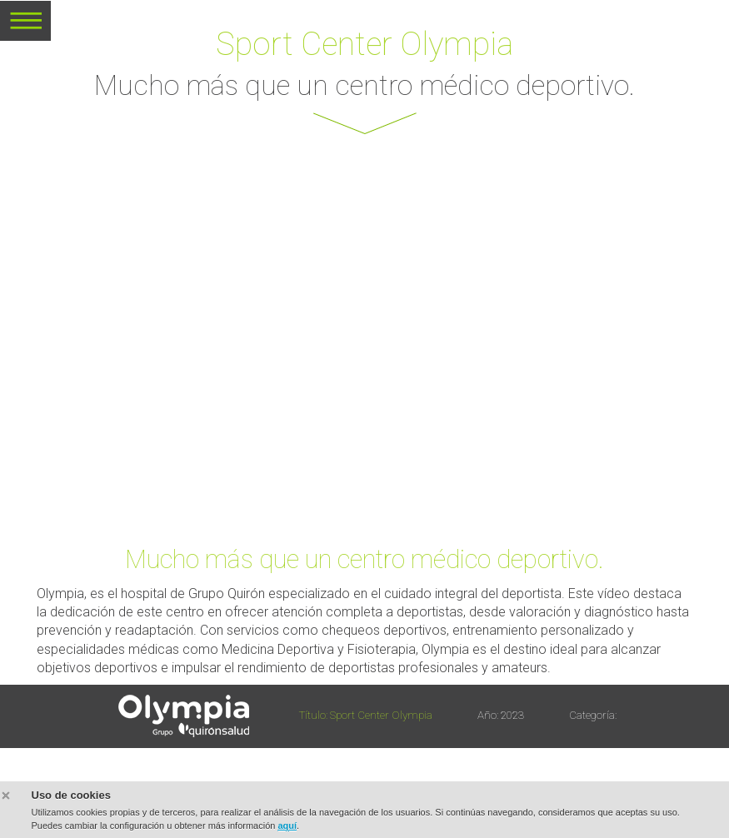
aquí (287, 826)
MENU (25, 26)
